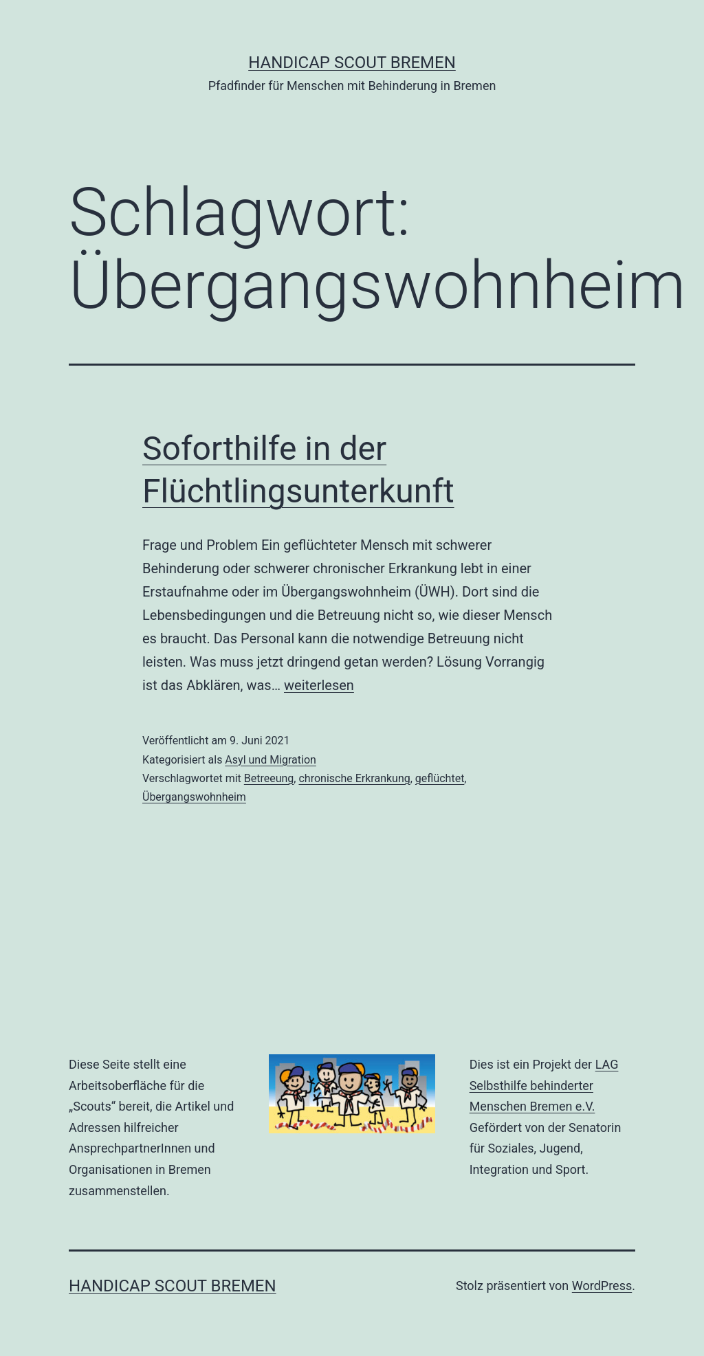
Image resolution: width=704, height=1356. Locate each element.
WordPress (602, 1285)
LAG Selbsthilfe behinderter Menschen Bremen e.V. (544, 1085)
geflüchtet (440, 778)
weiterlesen (319, 685)
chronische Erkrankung (354, 778)
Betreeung (269, 778)
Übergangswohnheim (194, 796)
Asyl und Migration (270, 759)
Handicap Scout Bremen (352, 62)
